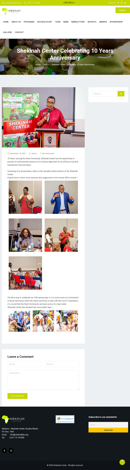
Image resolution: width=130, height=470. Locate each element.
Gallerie (7, 32)
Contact (19, 32)
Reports (92, 22)
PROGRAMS (29, 22)
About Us (16, 22)
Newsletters (78, 22)
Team (57, 22)
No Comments (48, 153)
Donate (122, 10)
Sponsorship (116, 22)
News (65, 22)
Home (6, 22)
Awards (103, 22)
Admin (34, 153)
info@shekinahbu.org (13, 3)
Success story (44, 22)
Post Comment (17, 396)
